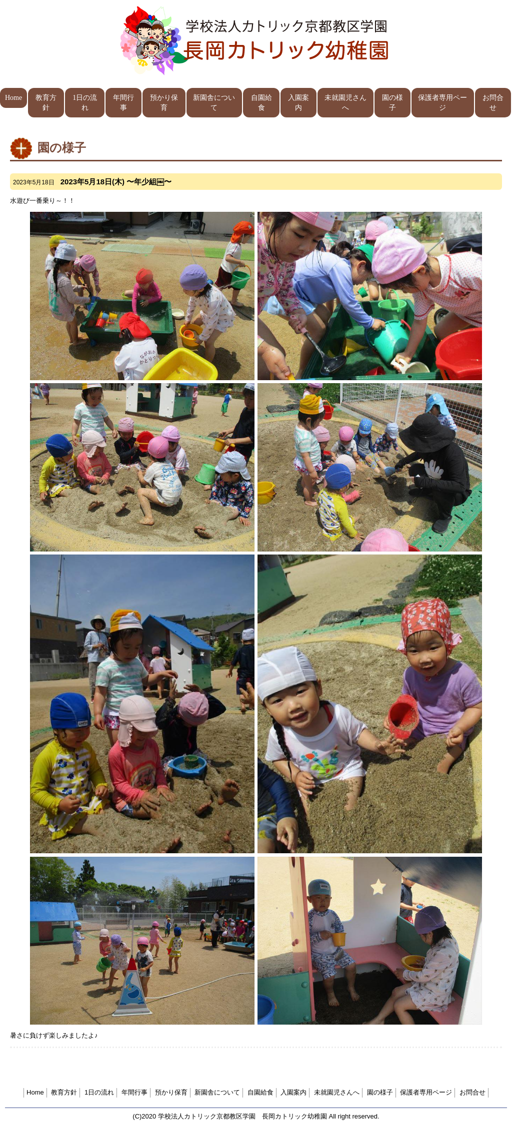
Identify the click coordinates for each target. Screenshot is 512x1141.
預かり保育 (164, 102)
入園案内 (298, 102)
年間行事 (123, 102)
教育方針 (46, 102)
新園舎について (214, 102)
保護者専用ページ (442, 102)
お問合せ (493, 102)
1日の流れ (84, 102)
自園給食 (261, 102)
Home (13, 97)
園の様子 (392, 102)
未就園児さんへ (345, 102)
